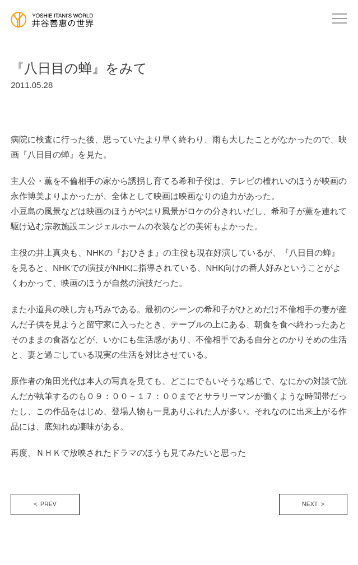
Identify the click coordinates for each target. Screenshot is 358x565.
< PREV (45, 504)
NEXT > (313, 504)
